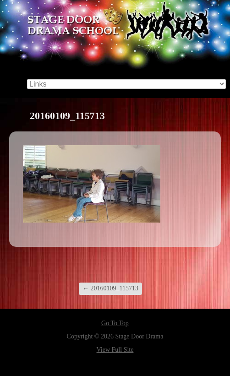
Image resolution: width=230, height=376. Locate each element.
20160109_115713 (110, 288)
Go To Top (115, 323)
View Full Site (115, 349)
